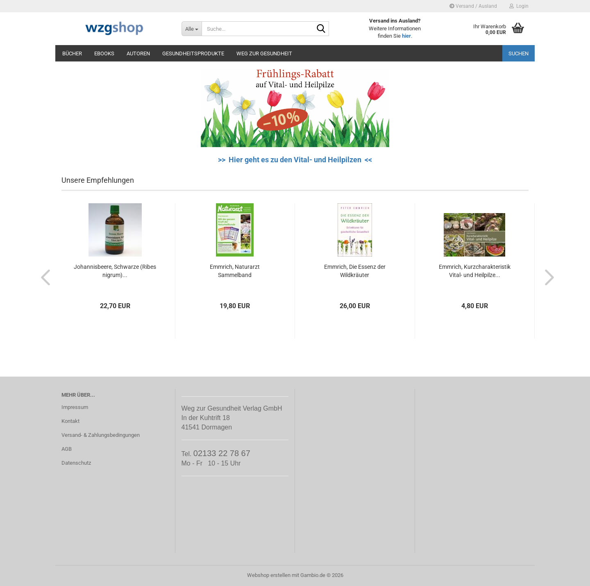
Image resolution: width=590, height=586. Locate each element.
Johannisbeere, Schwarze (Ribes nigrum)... (115, 270)
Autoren (138, 53)
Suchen (518, 53)
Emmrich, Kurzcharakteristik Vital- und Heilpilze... (475, 270)
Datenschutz (76, 463)
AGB (66, 449)
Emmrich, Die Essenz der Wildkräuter (355, 270)
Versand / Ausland (473, 6)
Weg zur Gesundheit (264, 53)
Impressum (74, 407)
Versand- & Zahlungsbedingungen (100, 435)
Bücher (72, 53)
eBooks (104, 53)
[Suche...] (192, 28)
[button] (43, 277)
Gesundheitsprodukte (193, 53)
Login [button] (519, 6)
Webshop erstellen (268, 575)
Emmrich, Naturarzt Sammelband (235, 270)
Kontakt (70, 421)
